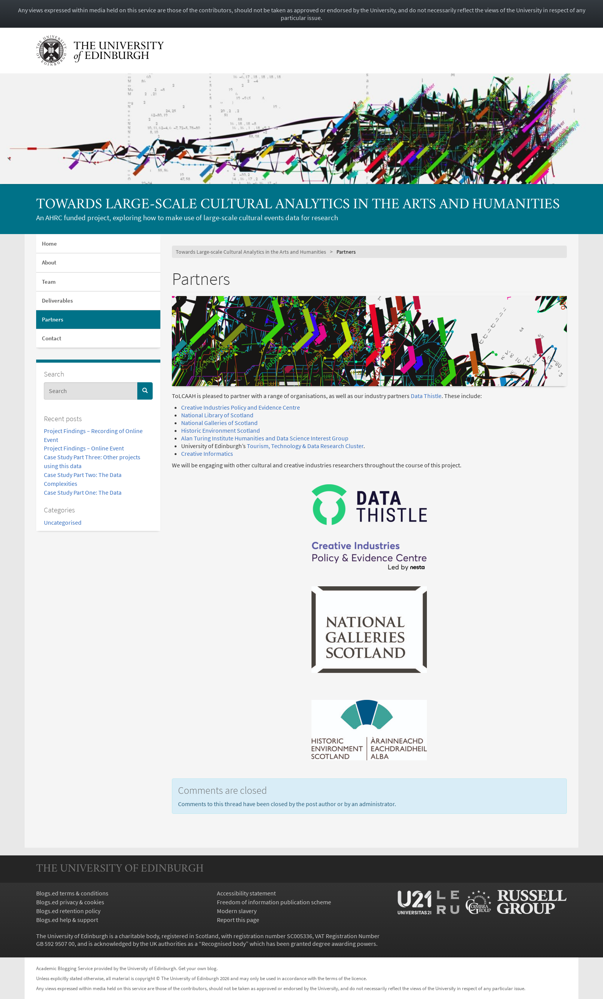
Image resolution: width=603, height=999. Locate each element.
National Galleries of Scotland (219, 423)
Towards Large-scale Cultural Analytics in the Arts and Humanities (298, 205)
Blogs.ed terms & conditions (72, 893)
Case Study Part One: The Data (83, 492)
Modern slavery (237, 911)
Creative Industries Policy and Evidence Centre (240, 407)
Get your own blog (197, 968)
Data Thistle (426, 396)
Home (49, 243)
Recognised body (224, 943)
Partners (52, 319)
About (49, 262)
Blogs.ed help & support (67, 920)
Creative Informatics (207, 453)
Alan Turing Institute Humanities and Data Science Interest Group (264, 438)
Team (49, 281)
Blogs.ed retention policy (68, 911)
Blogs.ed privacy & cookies (70, 902)
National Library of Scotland (217, 415)
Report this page (238, 920)
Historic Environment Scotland (220, 430)
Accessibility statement (246, 893)
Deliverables (57, 300)
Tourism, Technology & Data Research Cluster (304, 446)
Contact (51, 338)
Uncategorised (63, 522)
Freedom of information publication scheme (274, 902)
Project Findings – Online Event (84, 448)
